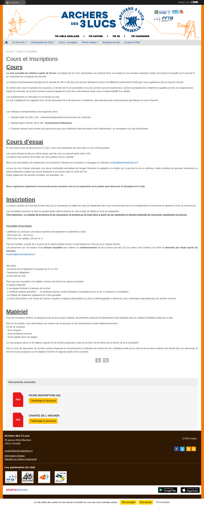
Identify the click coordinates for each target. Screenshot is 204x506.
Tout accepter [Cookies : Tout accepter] (128, 502)
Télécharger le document (43, 401)
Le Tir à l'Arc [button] (18, 42)
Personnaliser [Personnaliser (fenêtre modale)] (163, 502)
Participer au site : (188, 2)
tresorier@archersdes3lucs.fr (20, 254)
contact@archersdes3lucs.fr (124, 162)
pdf (18, 399)
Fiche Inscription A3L (45, 395)
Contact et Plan (132, 42)
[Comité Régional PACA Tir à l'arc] (44, 477)
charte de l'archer (44, 415)
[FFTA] (11, 477)
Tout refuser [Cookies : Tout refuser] (146, 502)
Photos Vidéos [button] (89, 42)
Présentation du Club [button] (41, 42)
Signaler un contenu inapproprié (21, 459)
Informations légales (15, 456)
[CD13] (61, 477)
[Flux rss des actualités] (188, 449)
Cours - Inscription (68, 42)
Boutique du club (111, 42)
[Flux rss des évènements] (193, 449)
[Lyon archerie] (28, 477)
